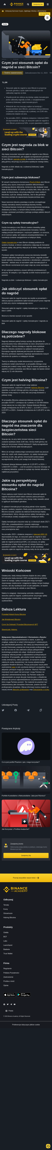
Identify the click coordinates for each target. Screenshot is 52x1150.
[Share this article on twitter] (3, 710)
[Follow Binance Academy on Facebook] (4, 1004)
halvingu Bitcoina (37, 388)
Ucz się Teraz (44, 14)
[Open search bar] (27, 4)
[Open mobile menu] (47, 4)
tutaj (13, 667)
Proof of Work (35, 182)
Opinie (5, 985)
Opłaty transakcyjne (9, 242)
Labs (5, 941)
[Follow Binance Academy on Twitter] (8, 1004)
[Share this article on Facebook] (15, 710)
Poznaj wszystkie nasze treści (26, 878)
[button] (47, 4)
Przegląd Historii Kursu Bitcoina (14, 614)
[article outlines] (47, 18)
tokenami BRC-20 (40, 534)
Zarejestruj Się (26, 855)
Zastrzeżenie (8, 977)
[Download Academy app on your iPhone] (9, 995)
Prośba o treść (8, 981)
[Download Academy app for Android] (23, 995)
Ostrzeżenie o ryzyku (41, 690)
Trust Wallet (7, 953)
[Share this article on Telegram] (28, 710)
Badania (6, 949)
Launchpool (7, 945)
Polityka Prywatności (11, 973)
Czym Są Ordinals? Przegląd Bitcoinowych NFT (20, 624)
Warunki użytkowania (20, 690)
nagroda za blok (19, 159)
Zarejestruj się (38, 4)
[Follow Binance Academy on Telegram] (11, 1004)
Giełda (5, 932)
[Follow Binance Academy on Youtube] (14, 1004)
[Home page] (16, 4)
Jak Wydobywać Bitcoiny (11, 619)
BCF (5, 937)
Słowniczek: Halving (9, 629)
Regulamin (7, 968)
